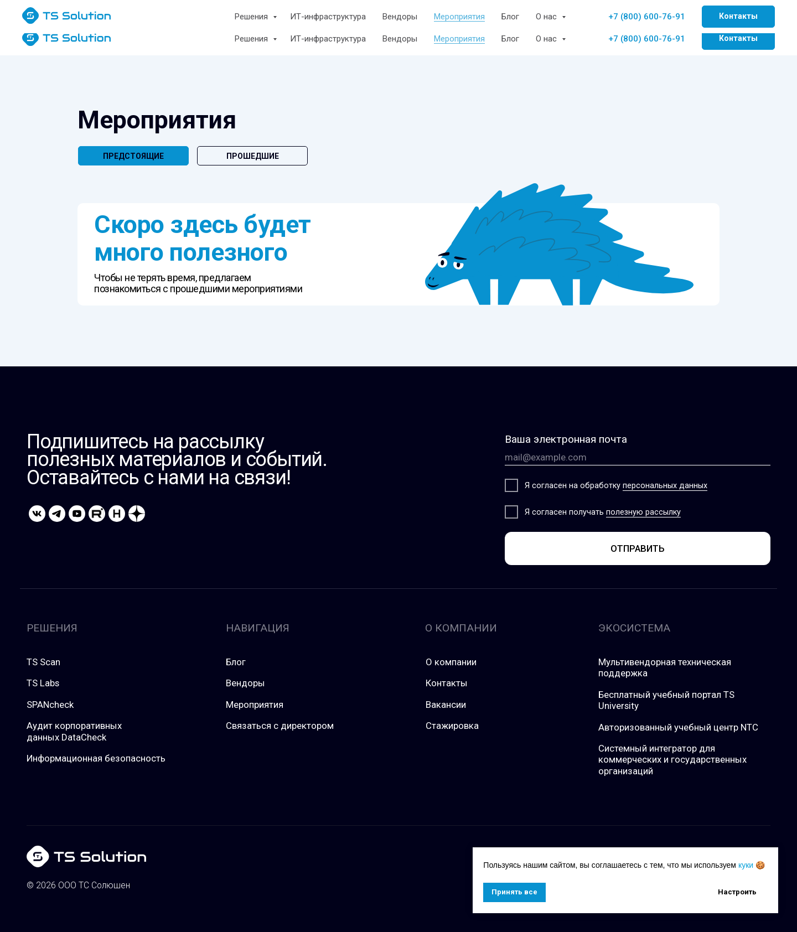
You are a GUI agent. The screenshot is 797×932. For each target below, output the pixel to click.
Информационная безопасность (96, 758)
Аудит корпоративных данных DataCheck (74, 731)
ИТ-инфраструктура (328, 39)
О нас (547, 39)
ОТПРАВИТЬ (637, 548)
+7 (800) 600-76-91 (646, 39)
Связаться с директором (280, 725)
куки (745, 865)
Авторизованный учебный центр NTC (678, 727)
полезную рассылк (641, 512)
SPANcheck (50, 704)
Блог (510, 39)
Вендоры (399, 39)
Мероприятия (459, 39)
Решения (252, 39)
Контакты (447, 682)
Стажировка (452, 725)
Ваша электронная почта (566, 439)
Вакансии (446, 704)
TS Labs (43, 682)
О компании (451, 661)
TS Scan (43, 661)
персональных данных (665, 485)
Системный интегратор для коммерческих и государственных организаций (672, 759)
